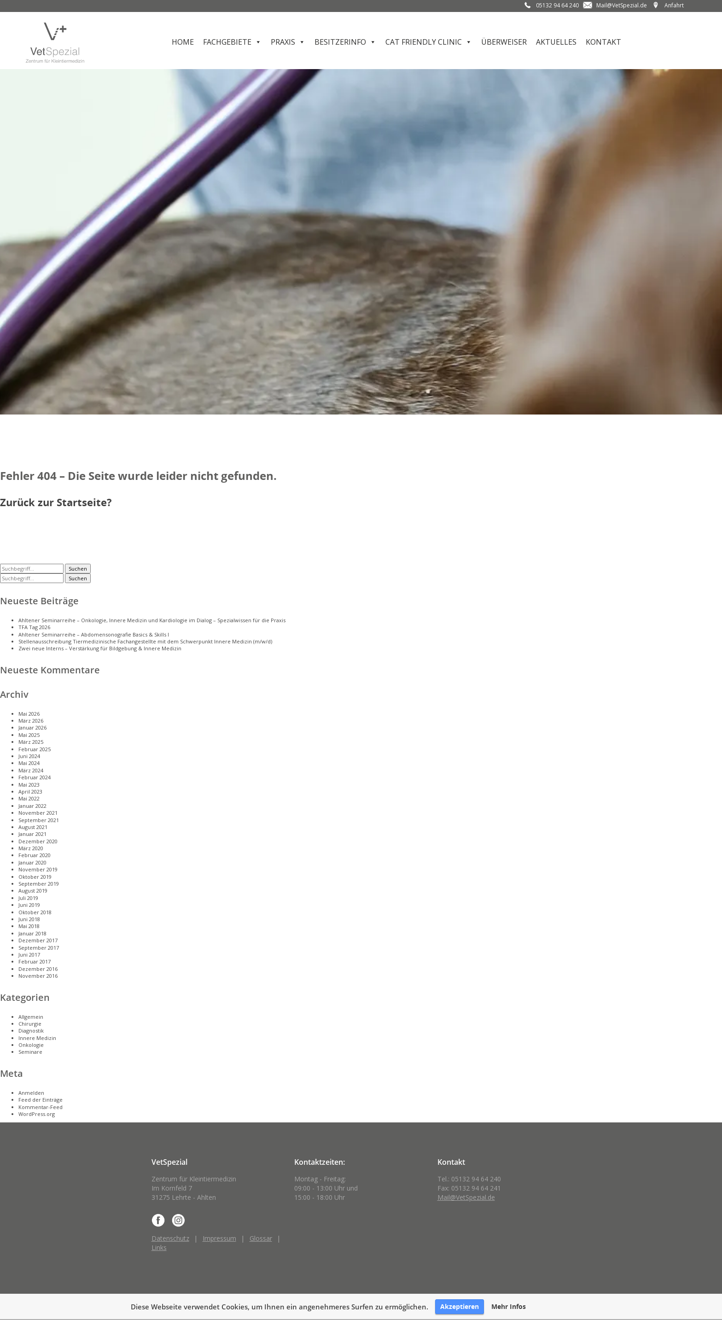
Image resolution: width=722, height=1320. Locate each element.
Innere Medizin (37, 1037)
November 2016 (38, 975)
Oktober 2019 (35, 876)
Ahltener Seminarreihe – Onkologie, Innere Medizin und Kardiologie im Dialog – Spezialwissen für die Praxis (151, 620)
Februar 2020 (34, 855)
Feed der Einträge (40, 1099)
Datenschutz (170, 1238)
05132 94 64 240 (557, 5)
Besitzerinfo (340, 42)
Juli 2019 (28, 897)
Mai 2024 (29, 762)
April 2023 (30, 791)
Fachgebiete (227, 42)
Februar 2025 (34, 749)
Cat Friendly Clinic (423, 42)
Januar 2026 (32, 727)
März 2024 (30, 770)
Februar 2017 (34, 961)
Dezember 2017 (38, 940)
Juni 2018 (29, 919)
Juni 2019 (29, 904)
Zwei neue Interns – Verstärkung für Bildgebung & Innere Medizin (99, 648)
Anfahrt (674, 5)
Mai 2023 (29, 784)
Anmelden (31, 1092)
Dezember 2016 (38, 968)
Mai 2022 (29, 798)
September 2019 (38, 883)
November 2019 (38, 869)
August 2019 (32, 890)
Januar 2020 (32, 862)
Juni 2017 (29, 954)
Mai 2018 (29, 926)
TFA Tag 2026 (34, 627)
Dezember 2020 (38, 841)
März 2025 (30, 741)
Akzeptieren (459, 1306)
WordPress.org (36, 1113)
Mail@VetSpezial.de (621, 5)
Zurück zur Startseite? (56, 502)
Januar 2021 (32, 833)
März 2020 (30, 848)
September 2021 (38, 820)
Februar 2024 (34, 777)
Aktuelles (556, 42)
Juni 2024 (29, 756)
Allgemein (30, 1016)
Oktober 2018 (35, 912)
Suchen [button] (78, 568)
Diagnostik (31, 1030)
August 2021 (32, 827)
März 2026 (30, 720)
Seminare (30, 1051)
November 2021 (38, 812)
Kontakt (603, 42)
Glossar (261, 1238)
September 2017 (38, 947)
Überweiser (504, 42)
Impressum (219, 1238)
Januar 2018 (32, 933)
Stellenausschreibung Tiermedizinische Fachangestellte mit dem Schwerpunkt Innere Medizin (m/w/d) (145, 641)
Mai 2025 (29, 734)
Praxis (283, 42)
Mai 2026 (29, 713)
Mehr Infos (508, 1306)
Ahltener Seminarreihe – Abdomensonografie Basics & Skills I (93, 634)
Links (159, 1247)
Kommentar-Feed (40, 1107)
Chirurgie (29, 1023)
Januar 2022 (32, 805)
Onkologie (31, 1044)
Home (183, 42)
